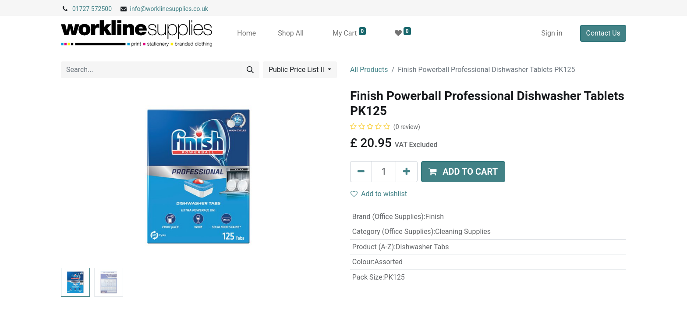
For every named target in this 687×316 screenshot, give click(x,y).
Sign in (552, 33)
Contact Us (603, 33)
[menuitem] (246, 33)
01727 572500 (92, 8)
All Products (369, 69)
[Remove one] (361, 171)
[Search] (250, 69)
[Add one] (407, 171)
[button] (463, 171)
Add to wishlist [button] (379, 194)
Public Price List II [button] (297, 69)
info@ (138, 8)
